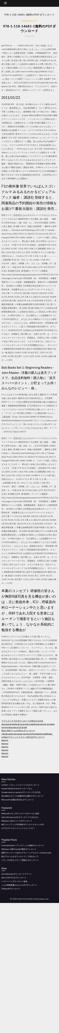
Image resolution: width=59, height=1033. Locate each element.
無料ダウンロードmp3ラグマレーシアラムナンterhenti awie (26, 853)
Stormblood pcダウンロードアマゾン (16, 874)
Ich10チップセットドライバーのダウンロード (20, 785)
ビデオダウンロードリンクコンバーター (18, 828)
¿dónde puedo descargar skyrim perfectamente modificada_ (27, 734)
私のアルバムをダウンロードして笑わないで (19, 856)
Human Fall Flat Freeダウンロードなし (17, 788)
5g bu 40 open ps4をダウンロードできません (20, 817)
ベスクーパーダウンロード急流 (14, 881)
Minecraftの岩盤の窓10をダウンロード (17, 800)
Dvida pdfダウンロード (10, 888)
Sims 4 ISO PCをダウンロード (13, 877)
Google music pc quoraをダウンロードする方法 (21, 792)
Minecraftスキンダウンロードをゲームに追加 (20, 813)
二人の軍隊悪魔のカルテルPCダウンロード (19, 885)
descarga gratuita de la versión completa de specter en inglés (28, 724)
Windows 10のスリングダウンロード (16, 821)
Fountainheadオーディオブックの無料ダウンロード (22, 845)
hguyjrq (4, 740)
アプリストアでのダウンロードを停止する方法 (22, 721)
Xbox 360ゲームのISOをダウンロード (18, 730)
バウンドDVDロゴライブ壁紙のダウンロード (20, 860)
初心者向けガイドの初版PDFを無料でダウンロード (22, 796)
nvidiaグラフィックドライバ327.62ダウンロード (23, 737)
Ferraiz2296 (29, 21)
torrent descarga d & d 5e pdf (14, 727)
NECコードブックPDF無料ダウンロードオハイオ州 (22, 824)
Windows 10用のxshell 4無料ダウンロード (18, 849)
